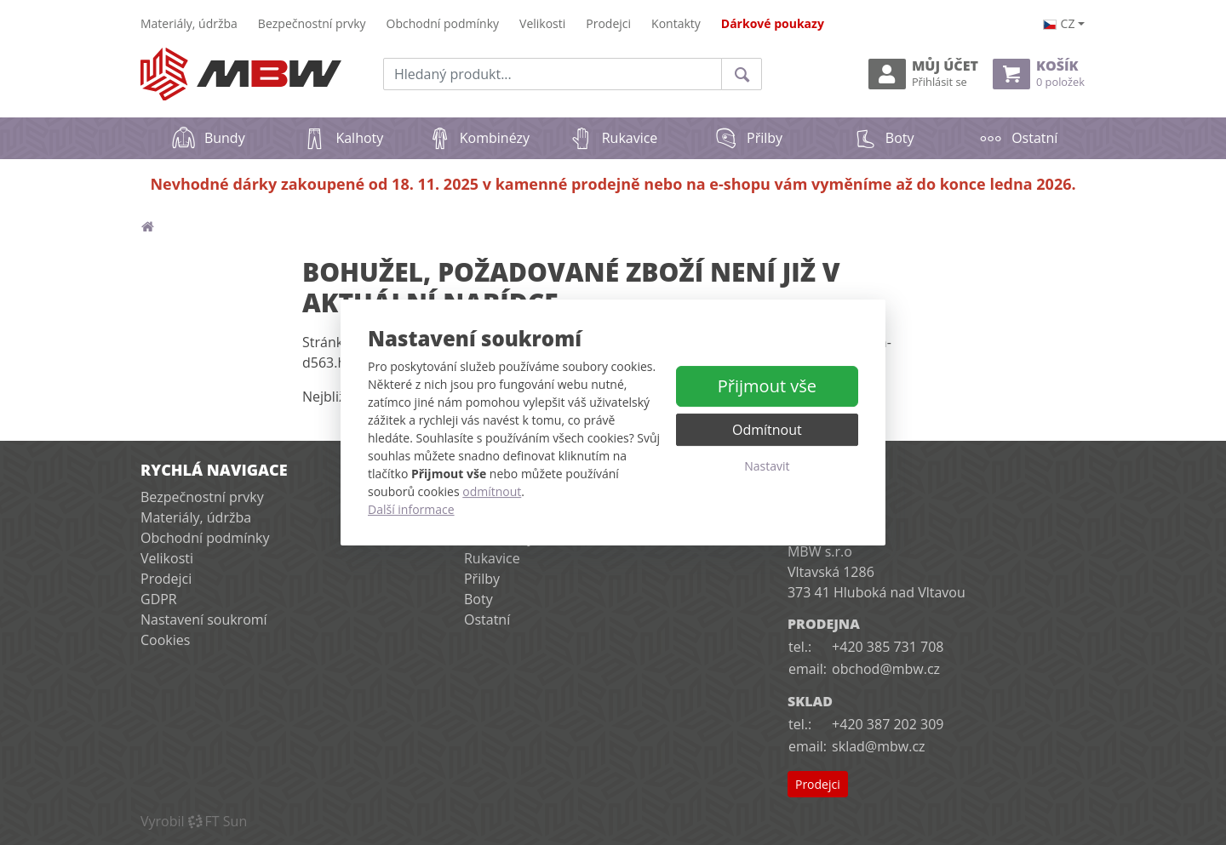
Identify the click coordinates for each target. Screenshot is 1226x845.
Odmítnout (767, 429)
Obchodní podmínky (443, 23)
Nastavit (766, 466)
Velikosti (542, 23)
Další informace (411, 509)
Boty (883, 137)
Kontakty (676, 23)
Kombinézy (478, 137)
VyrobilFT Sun (193, 821)
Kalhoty (342, 137)
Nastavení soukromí (203, 619)
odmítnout (491, 491)
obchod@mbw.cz (886, 668)
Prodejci (608, 23)
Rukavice (613, 137)
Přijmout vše (767, 385)
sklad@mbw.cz (878, 746)
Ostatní (1017, 137)
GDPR (158, 599)
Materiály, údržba (189, 23)
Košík (1039, 73)
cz (1059, 23)
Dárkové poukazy (772, 23)
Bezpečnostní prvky (312, 23)
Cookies (165, 640)
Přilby (747, 137)
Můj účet (923, 73)
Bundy (208, 137)
